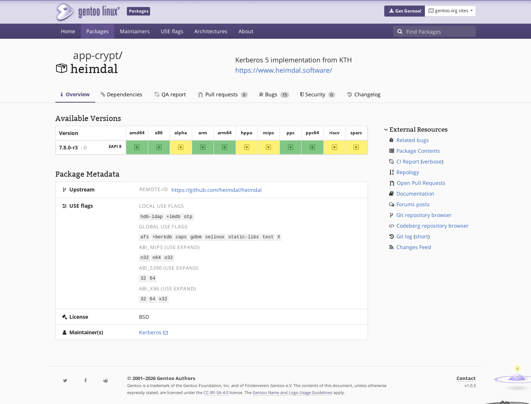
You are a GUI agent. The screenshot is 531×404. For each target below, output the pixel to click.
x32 (163, 297)
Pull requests (223, 94)
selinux (215, 237)
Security (317, 94)
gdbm (195, 237)
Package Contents (418, 150)
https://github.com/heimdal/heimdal (216, 189)
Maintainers (135, 31)
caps (181, 237)
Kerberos (150, 330)
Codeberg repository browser (432, 225)
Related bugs (412, 140)
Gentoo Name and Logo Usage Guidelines (292, 390)
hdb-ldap (151, 216)
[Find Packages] (441, 31)
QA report (169, 94)
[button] (404, 11)
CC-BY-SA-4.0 (216, 390)
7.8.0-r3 (68, 147)
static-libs (243, 237)
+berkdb (162, 237)
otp (188, 216)
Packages (97, 31)
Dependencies (121, 94)
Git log (404, 236)
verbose (432, 161)
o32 (168, 257)
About (246, 31)
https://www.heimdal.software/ (283, 70)
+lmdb (173, 216)
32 (143, 277)
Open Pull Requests (421, 182)
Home (68, 31)
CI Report (407, 161)
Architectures (211, 31)
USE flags (172, 31)
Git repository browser (424, 214)
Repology (407, 172)
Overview (75, 94)
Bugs (274, 94)
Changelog (363, 94)
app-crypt (96, 55)
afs (144, 237)
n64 (156, 257)
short (421, 236)
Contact (466, 376)
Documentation (415, 193)
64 (152, 277)
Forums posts (413, 204)
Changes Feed (413, 247)
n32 (144, 257)
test (268, 237)
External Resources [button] (418, 129)
